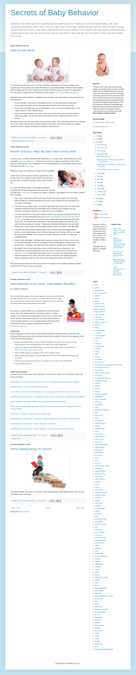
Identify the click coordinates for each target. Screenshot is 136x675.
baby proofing (99, 314)
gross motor (99, 415)
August (100, 173)
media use (98, 476)
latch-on (97, 463)
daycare (97, 357)
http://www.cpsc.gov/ (18, 326)
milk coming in (100, 479)
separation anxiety (101, 577)
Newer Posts (15, 508)
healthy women (100, 423)
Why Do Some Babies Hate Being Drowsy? (118, 253)
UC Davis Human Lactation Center (104, 122)
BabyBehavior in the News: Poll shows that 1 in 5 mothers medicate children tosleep (45, 382)
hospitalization (100, 429)
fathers (97, 389)
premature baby (100, 538)
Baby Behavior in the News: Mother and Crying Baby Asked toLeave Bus (38, 402)
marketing (98, 468)
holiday (97, 426)
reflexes (97, 561)
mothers (97, 482)
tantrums (98, 620)
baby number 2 (100, 312)
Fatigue (97, 391)
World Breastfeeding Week (104, 649)
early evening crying (102, 373)
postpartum (99, 530)
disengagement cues (102, 367)
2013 (97, 139)
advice (97, 288)
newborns (98, 498)
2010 (97, 201)
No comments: (42, 137)
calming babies (100, 335)
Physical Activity (100, 524)
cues (56, 92)
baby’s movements (101, 322)
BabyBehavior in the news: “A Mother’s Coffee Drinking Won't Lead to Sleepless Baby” (45, 419)
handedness (99, 421)
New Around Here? (22, 50)
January (100, 195)
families (97, 386)
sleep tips (98, 593)
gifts (96, 413)
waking (97, 641)
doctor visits (99, 370)
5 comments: (42, 272)
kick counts (99, 455)
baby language (100, 309)
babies (97, 301)
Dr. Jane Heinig (102, 214)
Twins (97, 639)
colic (96, 341)
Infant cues (99, 442)
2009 (97, 205)
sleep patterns (73, 92)
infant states (99, 453)
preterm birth (99, 543)
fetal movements (100, 399)
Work (96, 646)
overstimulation (100, 508)
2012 (97, 142)
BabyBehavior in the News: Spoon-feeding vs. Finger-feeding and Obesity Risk (42, 429)
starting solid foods (101, 609)
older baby (98, 503)
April (99, 185)
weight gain (99, 644)
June (99, 179)
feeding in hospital (101, 394)
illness (97, 431)
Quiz (96, 551)
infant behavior (100, 436)
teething (97, 623)
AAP (96, 285)
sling (96, 601)
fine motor (98, 402)
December (101, 145)
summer (97, 615)
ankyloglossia (99, 290)
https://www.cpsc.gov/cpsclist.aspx (29, 350)
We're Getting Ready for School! (31, 449)
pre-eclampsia (100, 532)
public (97, 545)
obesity (97, 500)
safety (18, 438)
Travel (97, 636)
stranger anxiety (100, 612)
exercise (98, 383)
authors (97, 296)
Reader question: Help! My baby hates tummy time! (43, 151)
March (99, 189)
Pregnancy (98, 535)
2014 (97, 136)
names (97, 487)
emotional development (103, 378)
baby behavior (20, 141)
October (100, 151)
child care (98, 338)
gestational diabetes (102, 410)
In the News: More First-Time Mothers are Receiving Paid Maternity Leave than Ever (45, 392)
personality (98, 522)
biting (97, 328)
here (31, 161)
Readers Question (101, 556)
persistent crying (100, 519)
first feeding (99, 405)
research (98, 567)
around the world (100, 293)
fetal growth (99, 397)
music (97, 484)
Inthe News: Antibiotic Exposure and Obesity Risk (30, 414)
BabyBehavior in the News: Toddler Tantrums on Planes (33, 423)
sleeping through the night (104, 596)
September (101, 154)
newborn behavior (101, 492)
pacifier (97, 511)
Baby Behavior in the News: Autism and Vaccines (29, 387)
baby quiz (98, 317)
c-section (98, 333)
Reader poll (99, 553)
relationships (99, 564)
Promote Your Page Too (100, 126)
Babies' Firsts (99, 304)
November (101, 148)
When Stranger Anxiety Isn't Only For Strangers (119, 261)
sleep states (99, 591)
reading (97, 559)
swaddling (98, 617)
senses (97, 575)
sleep (97, 585)
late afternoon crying (102, 466)
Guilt (96, 418)
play (96, 527)
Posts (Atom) (24, 512)
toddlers (97, 628)
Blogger (77, 663)
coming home (99, 346)
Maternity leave (100, 474)
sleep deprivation (101, 588)
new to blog (29, 141)
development (99, 362)
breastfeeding (99, 330)
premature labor (100, 540)
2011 (97, 198)
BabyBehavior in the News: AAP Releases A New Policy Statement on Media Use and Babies (47, 397)
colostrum (98, 344)
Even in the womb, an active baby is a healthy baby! (119, 231)
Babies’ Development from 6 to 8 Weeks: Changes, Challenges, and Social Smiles (119, 243)
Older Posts (80, 508)
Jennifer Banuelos (103, 217)
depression (99, 359)
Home (48, 508)
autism (97, 298)
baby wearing (99, 320)
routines (97, 569)
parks (97, 516)
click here (22, 161)
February (100, 192)
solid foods (98, 607)
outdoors (98, 506)
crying (61, 92)
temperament (99, 625)
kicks (96, 458)
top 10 (97, 633)
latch (96, 460)
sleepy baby (99, 599)
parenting (98, 514)
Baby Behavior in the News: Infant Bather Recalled (42, 283)
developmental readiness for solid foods (108, 365)
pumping (98, 548)
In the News (99, 434)
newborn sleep (100, 495)
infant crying (99, 439)
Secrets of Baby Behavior (54, 12)
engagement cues (101, 381)
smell (96, 604)
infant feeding (99, 447)
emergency (99, 375)
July (98, 176)
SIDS (96, 583)
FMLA (97, 407)
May (99, 182)
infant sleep (99, 450)
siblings (97, 580)
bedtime (97, 325)
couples (97, 349)
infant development (101, 444)
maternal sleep (100, 471)
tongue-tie (98, 631)
